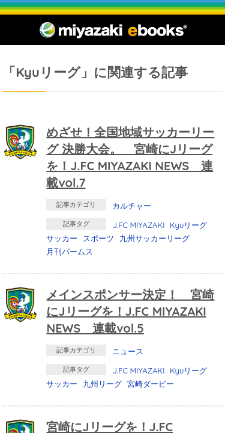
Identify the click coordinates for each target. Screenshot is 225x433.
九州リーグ (102, 383)
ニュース (127, 351)
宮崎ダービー (150, 383)
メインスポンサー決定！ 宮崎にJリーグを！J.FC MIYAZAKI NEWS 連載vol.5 (130, 311)
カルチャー (131, 205)
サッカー (61, 238)
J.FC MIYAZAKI (138, 225)
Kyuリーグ (188, 225)
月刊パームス (69, 251)
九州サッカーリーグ (154, 238)
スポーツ (98, 238)
